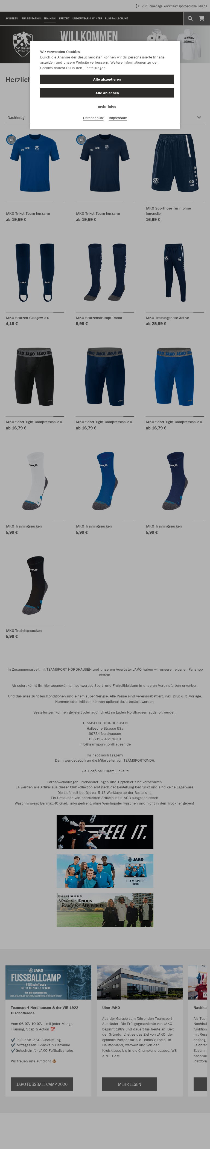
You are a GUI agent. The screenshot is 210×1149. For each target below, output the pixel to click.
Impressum (118, 117)
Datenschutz (93, 117)
